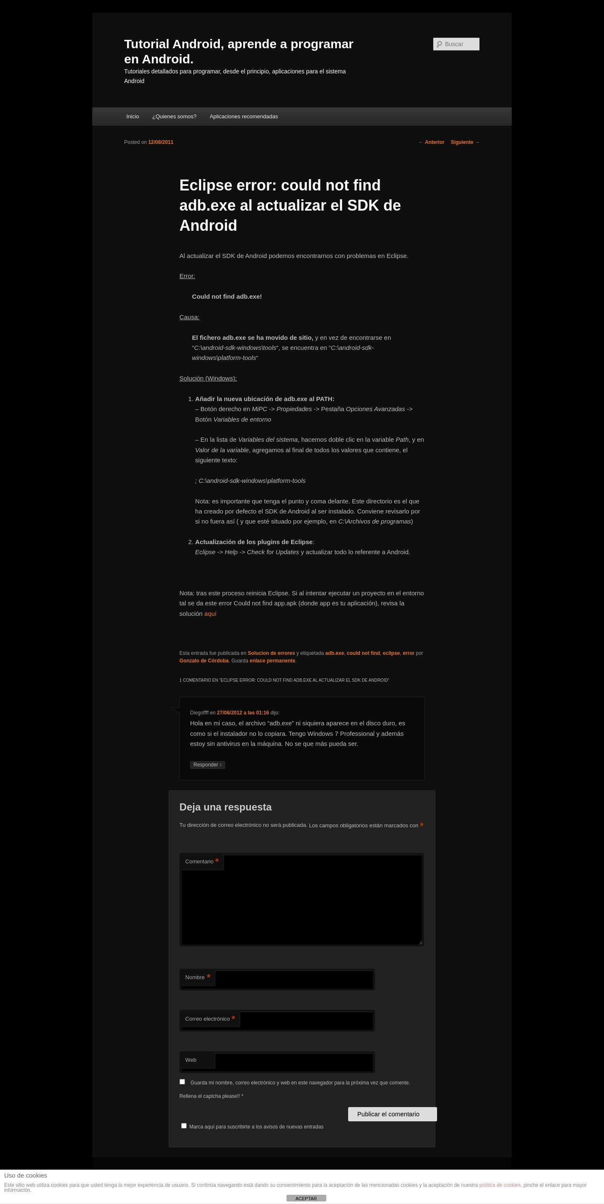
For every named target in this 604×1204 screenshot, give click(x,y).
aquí (210, 613)
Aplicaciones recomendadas (244, 116)
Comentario (202, 862)
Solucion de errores (271, 653)
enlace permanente (272, 661)
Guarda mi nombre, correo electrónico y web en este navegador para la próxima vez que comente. (300, 1083)
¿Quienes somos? (174, 116)
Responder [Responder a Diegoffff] (207, 765)
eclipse (391, 653)
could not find (363, 653)
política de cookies (500, 1185)
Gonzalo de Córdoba (204, 661)
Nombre (198, 978)
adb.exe (334, 653)
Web (191, 1060)
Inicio (132, 116)
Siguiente (465, 142)
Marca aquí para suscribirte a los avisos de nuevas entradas (252, 1127)
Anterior (432, 142)
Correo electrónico (210, 1019)
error (408, 653)
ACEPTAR (306, 1198)
